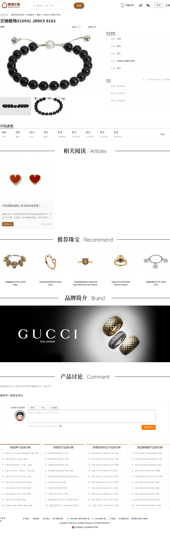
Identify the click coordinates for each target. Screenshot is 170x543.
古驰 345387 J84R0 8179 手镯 (104, 453)
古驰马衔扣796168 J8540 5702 (50, 283)
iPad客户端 (85, 519)
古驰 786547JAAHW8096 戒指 (18, 482)
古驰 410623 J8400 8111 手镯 (104, 494)
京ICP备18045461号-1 (102, 523)
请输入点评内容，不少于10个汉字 (44, 412)
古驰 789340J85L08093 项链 (147, 482)
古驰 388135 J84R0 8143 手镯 (104, 465)
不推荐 (54, 408)
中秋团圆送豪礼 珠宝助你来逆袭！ (21, 205)
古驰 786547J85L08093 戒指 (147, 500)
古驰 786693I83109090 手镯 (146, 494)
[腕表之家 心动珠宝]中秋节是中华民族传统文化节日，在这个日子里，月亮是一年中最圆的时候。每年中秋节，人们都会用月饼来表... (27, 217)
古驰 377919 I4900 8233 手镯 (104, 471)
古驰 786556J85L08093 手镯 (148, 505)
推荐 (32, 408)
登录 (158, 5)
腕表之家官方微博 (140, 519)
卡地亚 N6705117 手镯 (58, 494)
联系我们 (36, 519)
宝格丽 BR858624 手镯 (58, 453)
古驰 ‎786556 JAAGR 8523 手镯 (148, 476)
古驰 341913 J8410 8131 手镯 (105, 505)
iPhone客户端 (73, 519)
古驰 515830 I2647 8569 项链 (18, 488)
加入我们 (46, 519)
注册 (167, 5)
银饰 (39, 15)
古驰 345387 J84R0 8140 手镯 (104, 459)
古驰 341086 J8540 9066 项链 (19, 505)
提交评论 (148, 427)
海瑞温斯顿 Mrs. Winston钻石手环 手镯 (66, 505)
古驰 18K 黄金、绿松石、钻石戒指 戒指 (22, 471)
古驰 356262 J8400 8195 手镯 (104, 476)
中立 (43, 408)
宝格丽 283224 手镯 (57, 482)
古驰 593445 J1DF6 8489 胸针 (18, 494)
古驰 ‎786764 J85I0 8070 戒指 (147, 471)
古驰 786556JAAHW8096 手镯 (148, 459)
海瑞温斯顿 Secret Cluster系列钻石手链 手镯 (67, 500)
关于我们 (26, 519)
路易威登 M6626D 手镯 (58, 459)
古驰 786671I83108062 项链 (146, 488)
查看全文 (8, 224)
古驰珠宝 (30, 15)
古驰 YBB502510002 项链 (16, 459)
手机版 (112, 519)
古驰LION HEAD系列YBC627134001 (120, 283)
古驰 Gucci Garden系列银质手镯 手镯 (21, 453)
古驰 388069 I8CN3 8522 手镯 (104, 482)
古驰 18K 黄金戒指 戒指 (15, 500)
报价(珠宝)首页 (17, 15)
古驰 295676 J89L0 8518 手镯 (104, 500)
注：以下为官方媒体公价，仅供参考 (156, 80)
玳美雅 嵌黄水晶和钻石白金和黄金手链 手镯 (67, 476)
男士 (119, 53)
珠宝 (119, 68)
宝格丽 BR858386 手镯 (58, 465)
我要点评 (92, 27)
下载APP (127, 5)
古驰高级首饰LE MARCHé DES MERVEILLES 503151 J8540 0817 (86, 283)
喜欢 (74, 27)
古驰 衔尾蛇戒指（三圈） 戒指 (18, 465)
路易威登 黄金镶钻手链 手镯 (60, 471)
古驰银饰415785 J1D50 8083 (15, 283)
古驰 (119, 39)
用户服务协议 (58, 519)
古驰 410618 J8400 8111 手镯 (104, 488)
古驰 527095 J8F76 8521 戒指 (18, 476)
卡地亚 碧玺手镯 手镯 (57, 488)
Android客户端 (99, 519)
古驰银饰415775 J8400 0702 (156, 283)
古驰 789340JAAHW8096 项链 (148, 465)
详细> (162, 134)
